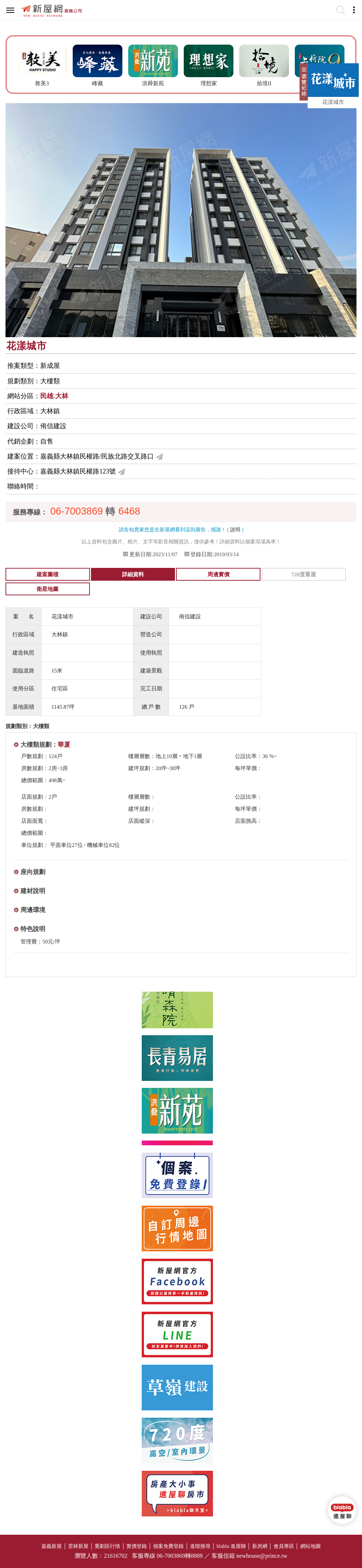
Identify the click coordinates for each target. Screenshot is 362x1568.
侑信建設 (53, 426)
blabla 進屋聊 (231, 1546)
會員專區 (284, 1546)
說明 (235, 529)
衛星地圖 (47, 589)
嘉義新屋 (51, 1546)
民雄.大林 (54, 396)
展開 (303, 84)
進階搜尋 (200, 1546)
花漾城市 (333, 102)
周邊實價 (218, 574)
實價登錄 (136, 1546)
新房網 (259, 1546)
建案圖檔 (47, 574)
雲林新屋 (78, 1546)
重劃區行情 (107, 1546)
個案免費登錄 (168, 1546)
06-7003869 (76, 511)
